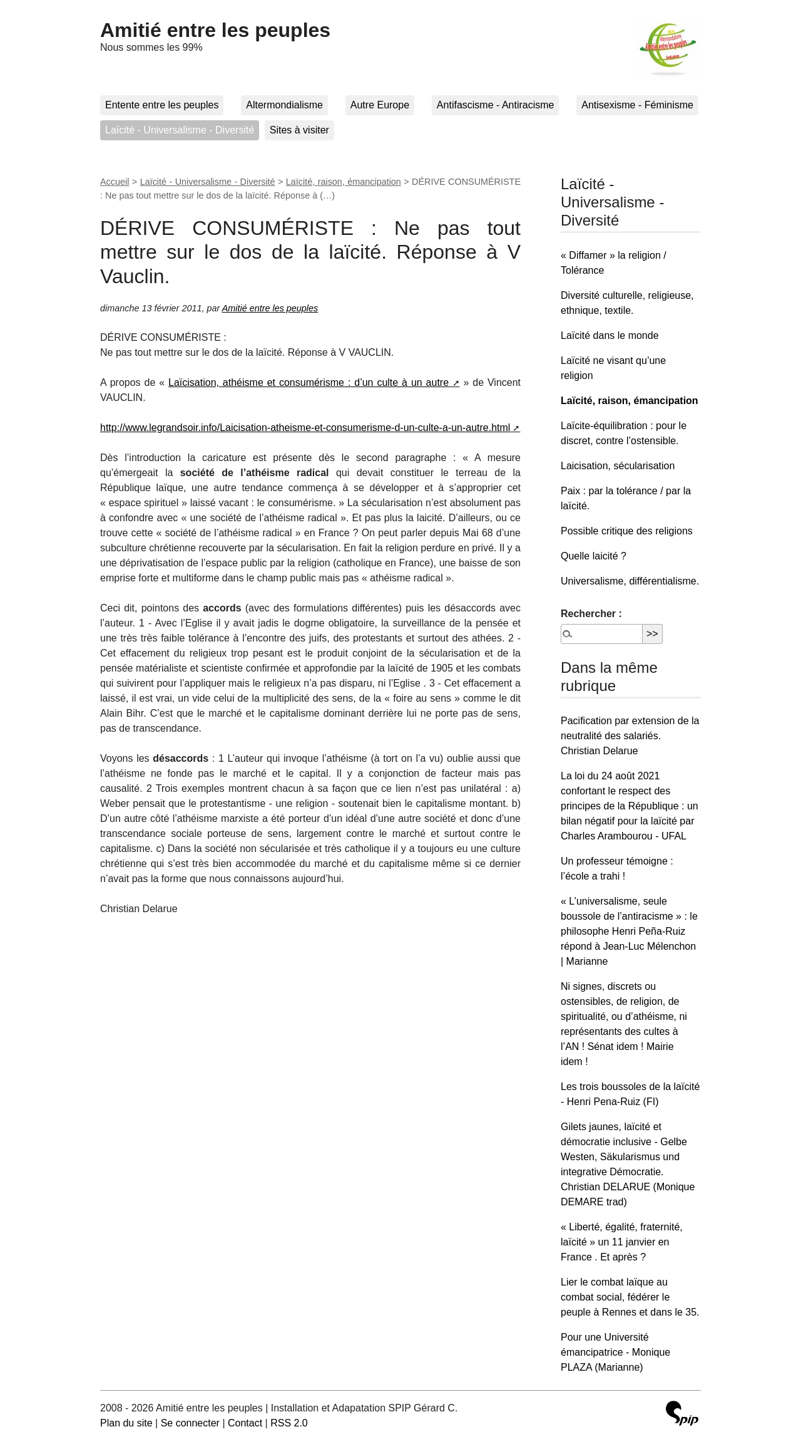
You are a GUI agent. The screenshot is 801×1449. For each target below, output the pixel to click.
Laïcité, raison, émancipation (343, 182)
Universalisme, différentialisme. (630, 581)
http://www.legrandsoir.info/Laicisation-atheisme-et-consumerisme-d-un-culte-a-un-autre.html (305, 427)
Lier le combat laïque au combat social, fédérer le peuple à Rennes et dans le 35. (630, 1297)
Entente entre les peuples (161, 105)
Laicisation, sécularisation (618, 465)
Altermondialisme (284, 105)
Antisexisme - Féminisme (637, 105)
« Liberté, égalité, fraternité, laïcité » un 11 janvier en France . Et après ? (622, 1242)
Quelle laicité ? (593, 556)
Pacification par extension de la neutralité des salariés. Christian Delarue (630, 735)
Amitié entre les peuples (215, 30)
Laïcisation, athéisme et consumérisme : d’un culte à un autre (308, 382)
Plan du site (126, 1423)
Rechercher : (591, 613)
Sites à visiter (299, 130)
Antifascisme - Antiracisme (495, 105)
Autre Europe (379, 105)
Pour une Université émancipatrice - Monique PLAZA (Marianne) (615, 1352)
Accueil (114, 182)
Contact (245, 1423)
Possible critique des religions (627, 531)
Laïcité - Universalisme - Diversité (179, 130)
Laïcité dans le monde (610, 335)
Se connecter (190, 1423)
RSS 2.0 (289, 1423)
